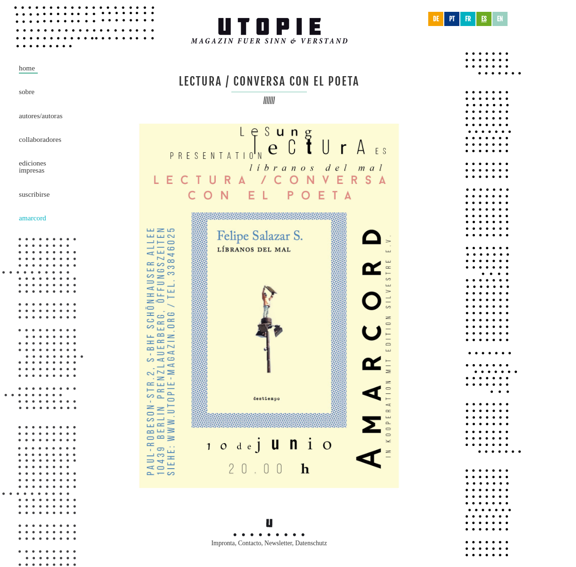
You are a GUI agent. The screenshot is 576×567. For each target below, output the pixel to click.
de (436, 19)
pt (452, 19)
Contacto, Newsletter (265, 543)
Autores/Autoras (40, 116)
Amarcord (32, 218)
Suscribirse (34, 194)
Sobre (26, 91)
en (500, 19)
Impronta (223, 543)
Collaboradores (40, 139)
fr (468, 19)
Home (27, 68)
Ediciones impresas (32, 166)
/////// (269, 100)
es (483, 19)
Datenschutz (311, 543)
